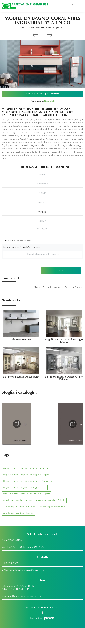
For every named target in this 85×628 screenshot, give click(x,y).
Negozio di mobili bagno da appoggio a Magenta (26, 493)
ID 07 (63, 27)
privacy (29, 240)
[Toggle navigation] (73, 6)
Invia (61, 270)
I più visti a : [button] (77, 287)
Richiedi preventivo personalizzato (42, 93)
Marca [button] (37, 287)
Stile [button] (67, 287)
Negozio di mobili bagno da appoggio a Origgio (26, 474)
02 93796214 (13, 563)
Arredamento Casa (35, 27)
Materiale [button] (58, 287)
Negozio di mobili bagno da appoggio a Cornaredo (27, 481)
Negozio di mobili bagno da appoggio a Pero (24, 487)
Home (21, 27)
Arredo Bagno (52, 27)
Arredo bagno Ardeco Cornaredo (19, 506)
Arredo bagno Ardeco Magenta (18, 513)
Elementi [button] (46, 287)
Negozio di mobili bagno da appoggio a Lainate (25, 468)
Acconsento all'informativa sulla (18, 240)
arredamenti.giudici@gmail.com (27, 569)
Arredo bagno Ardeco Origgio (50, 500)
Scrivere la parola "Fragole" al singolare (21, 247)
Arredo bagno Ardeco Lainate (17, 500)
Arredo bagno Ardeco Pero (52, 506)
